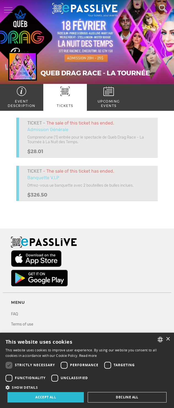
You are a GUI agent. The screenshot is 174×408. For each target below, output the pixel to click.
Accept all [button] (45, 397)
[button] (87, 387)
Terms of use (22, 324)
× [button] (168, 339)
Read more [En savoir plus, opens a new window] (88, 356)
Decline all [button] (127, 397)
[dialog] (87, 370)
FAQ (14, 314)
